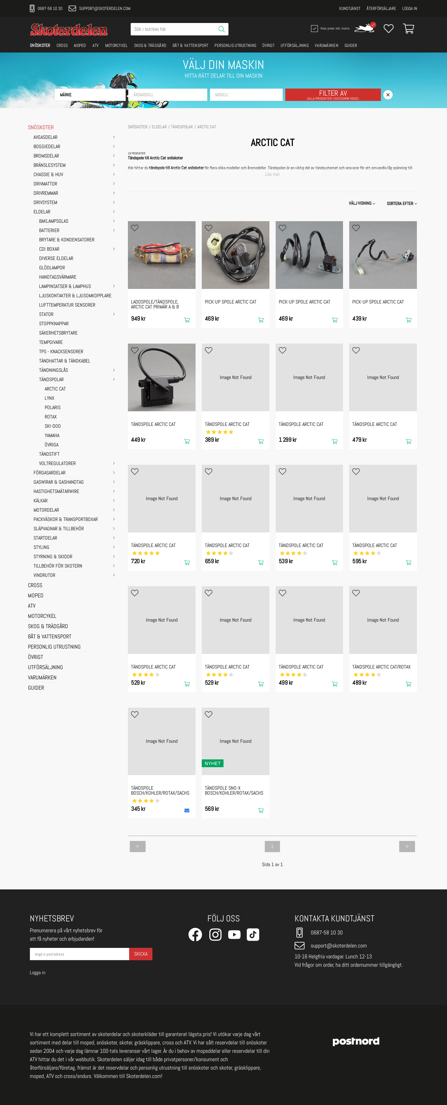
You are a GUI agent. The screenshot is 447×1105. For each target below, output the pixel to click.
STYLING (41, 547)
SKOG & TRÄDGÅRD (150, 45)
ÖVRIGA (51, 445)
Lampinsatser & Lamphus (65, 287)
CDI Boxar (49, 249)
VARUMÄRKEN (326, 45)
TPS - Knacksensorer (61, 352)
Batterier (49, 231)
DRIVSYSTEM (45, 203)
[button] (90, 95)
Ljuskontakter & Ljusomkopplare (75, 296)
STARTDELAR (45, 538)
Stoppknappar (54, 324)
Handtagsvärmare (57, 277)
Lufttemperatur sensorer (67, 305)
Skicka (140, 954)
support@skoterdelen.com (99, 8)
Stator (46, 314)
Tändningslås (53, 370)
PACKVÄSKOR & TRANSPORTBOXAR (66, 520)
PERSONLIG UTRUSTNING (235, 45)
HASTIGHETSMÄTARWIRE (56, 492)
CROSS (62, 45)
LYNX (49, 398)
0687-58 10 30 (46, 8)
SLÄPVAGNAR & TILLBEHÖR (59, 529)
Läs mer (272, 174)
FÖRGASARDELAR (49, 473)
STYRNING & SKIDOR (53, 557)
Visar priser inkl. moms (329, 28)
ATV (96, 45)
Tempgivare (51, 342)
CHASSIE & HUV (48, 175)
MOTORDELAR (46, 510)
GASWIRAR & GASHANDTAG (59, 482)
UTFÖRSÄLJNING (295, 45)
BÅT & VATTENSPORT (190, 45)
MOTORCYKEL (116, 45)
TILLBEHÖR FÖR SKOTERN (58, 566)
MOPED (80, 45)
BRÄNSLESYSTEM (49, 165)
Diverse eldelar (56, 259)
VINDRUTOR (44, 575)
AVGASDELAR (45, 137)
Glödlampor (52, 268)
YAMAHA (52, 436)
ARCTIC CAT (55, 389)
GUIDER (351, 45)
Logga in (409, 8)
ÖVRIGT (268, 45)
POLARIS (53, 408)
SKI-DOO (53, 426)
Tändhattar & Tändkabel (64, 361)
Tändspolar (51, 380)
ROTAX (51, 417)
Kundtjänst (349, 8)
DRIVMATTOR (45, 184)
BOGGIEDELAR (47, 147)
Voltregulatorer (57, 464)
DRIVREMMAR (46, 193)
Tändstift (49, 454)
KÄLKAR (40, 501)
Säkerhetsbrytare (58, 333)
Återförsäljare (381, 8)
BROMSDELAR (46, 156)
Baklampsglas (53, 221)
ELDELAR (42, 212)
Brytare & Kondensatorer (66, 240)
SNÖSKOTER (40, 45)
